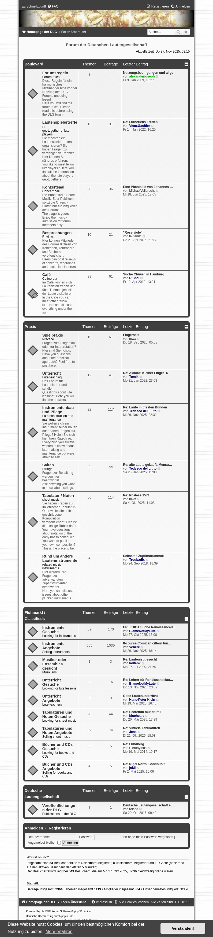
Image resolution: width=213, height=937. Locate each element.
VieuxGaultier (139, 126)
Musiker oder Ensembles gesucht (54, 664)
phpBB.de (67, 916)
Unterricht (51, 373)
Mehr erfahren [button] (59, 931)
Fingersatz (131, 335)
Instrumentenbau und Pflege (58, 409)
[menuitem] (52, 6)
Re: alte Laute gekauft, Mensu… (147, 465)
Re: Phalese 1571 (136, 495)
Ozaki (184, 889)
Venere (134, 647)
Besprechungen (57, 233)
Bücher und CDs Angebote (57, 766)
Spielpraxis (52, 335)
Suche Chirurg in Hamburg (143, 274)
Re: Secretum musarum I (142, 712)
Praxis (30, 326)
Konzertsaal (53, 187)
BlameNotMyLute (142, 631)
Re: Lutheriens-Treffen (140, 122)
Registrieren (60, 828)
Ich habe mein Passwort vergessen (148, 837)
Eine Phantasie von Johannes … (148, 187)
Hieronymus (138, 748)
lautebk (134, 663)
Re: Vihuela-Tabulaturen (141, 728)
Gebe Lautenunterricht (140, 696)
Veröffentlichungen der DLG (58, 807)
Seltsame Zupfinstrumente (143, 556)
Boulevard (34, 64)
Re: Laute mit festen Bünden (145, 407)
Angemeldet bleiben (44, 842)
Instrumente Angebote (53, 645)
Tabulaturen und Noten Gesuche (57, 714)
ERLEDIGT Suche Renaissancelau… (151, 627)
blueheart (136, 716)
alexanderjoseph (142, 76)
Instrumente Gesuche (53, 629)
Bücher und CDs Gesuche (57, 746)
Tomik (134, 377)
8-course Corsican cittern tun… (147, 643)
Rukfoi (134, 278)
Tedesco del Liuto (142, 411)
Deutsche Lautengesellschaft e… (148, 805)
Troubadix (137, 560)
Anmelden (34, 828)
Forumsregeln (55, 73)
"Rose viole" (132, 232)
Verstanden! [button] (183, 928)
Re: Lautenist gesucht (140, 659)
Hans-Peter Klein (142, 700)
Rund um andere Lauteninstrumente (59, 558)
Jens (133, 732)
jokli (132, 768)
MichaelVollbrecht (142, 191)
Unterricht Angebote (51, 698)
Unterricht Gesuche (51, 682)
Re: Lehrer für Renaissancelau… (148, 680)
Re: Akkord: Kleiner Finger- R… (147, 373)
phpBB (45, 911)
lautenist (135, 236)
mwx (132, 339)
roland (133, 809)
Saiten (48, 465)
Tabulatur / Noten (58, 495)
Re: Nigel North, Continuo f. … (146, 764)
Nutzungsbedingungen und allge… (150, 73)
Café (46, 274)
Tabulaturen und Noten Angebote (57, 730)
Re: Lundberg (133, 744)
